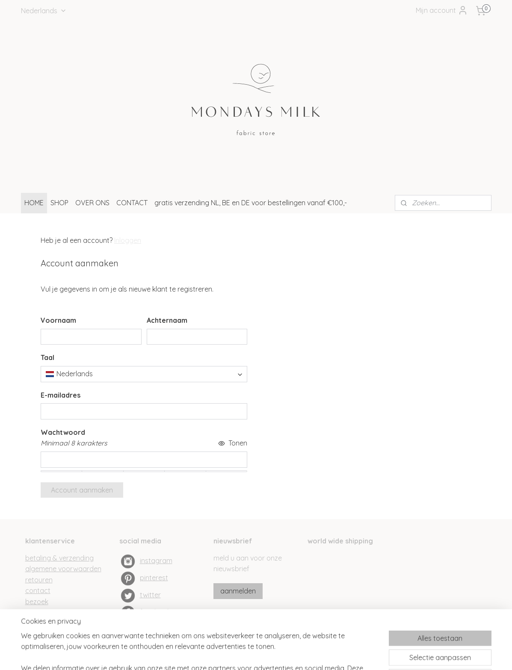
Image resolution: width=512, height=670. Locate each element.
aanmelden (238, 591)
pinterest (154, 577)
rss (242, 654)
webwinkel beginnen (272, 654)
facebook (155, 612)
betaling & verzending (59, 558)
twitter (150, 594)
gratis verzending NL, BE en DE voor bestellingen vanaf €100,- (250, 202)
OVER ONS (92, 202)
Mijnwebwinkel (343, 654)
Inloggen (127, 240)
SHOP (59, 202)
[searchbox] (144, 374)
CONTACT (132, 202)
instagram (156, 560)
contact (37, 590)
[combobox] (144, 374)
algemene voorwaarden (63, 568)
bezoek (36, 601)
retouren (39, 580)
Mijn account (442, 10)
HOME (34, 202)
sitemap (225, 654)
